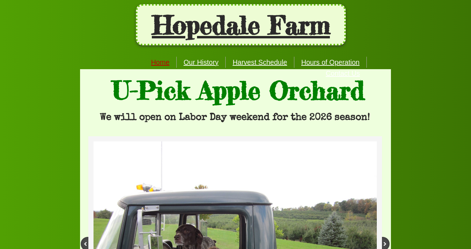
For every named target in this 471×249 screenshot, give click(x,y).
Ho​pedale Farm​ (241, 25)
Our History (201, 62)
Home (160, 62)
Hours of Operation (330, 62)
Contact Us (343, 73)
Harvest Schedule (260, 62)
